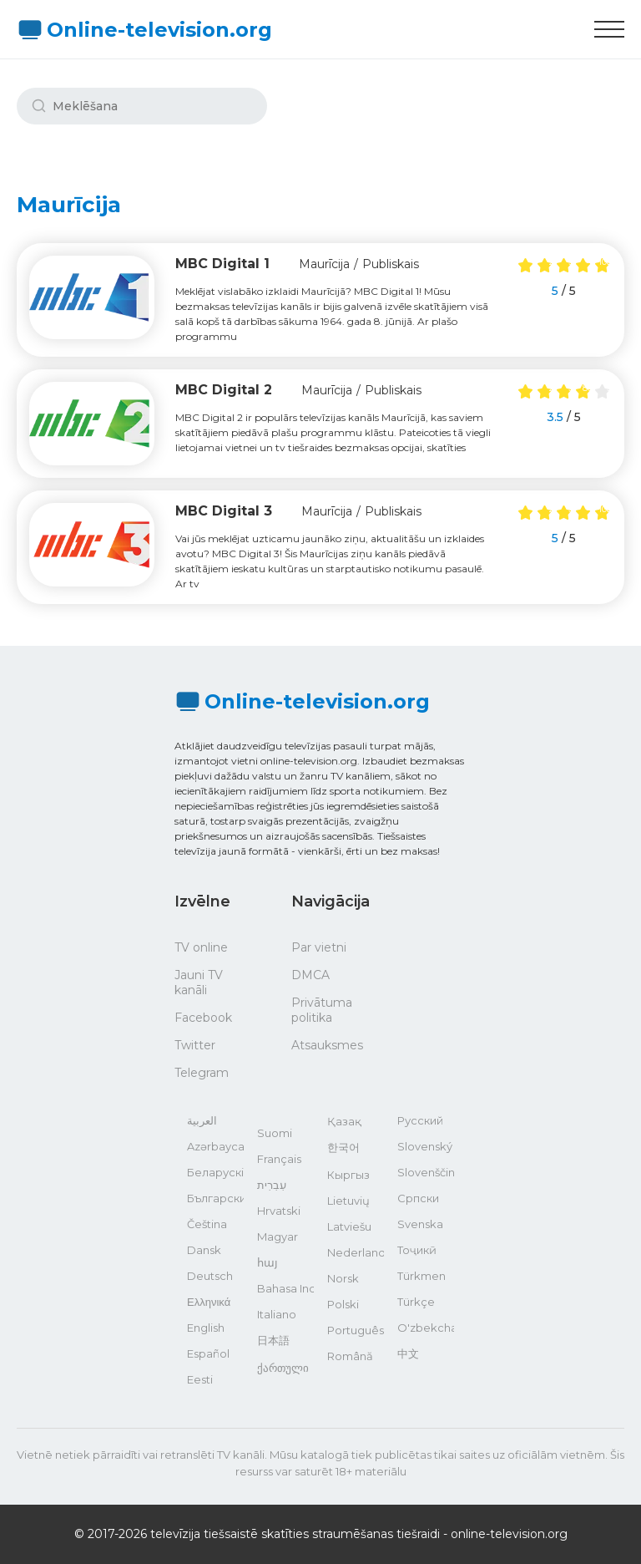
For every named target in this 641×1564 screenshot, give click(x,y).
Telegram (201, 1072)
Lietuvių (348, 1200)
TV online (201, 947)
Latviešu (349, 1226)
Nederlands (355, 1252)
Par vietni (318, 947)
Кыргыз (348, 1174)
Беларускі (215, 1172)
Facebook (203, 1017)
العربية (202, 1120)
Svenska (420, 1224)
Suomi (274, 1133)
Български (215, 1198)
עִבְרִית (271, 1184)
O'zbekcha (425, 1327)
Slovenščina (425, 1172)
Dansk (204, 1250)
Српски (418, 1198)
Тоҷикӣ (417, 1250)
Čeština (207, 1224)
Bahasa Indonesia (285, 1288)
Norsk (343, 1278)
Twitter (194, 1045)
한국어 (343, 1147)
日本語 (273, 1340)
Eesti (200, 1379)
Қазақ (344, 1121)
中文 (408, 1353)
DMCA (310, 975)
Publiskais (390, 264)
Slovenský (424, 1146)
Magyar (277, 1236)
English (206, 1327)
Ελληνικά (208, 1301)
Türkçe (416, 1301)
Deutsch (210, 1275)
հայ (267, 1262)
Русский (420, 1120)
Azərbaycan (215, 1146)
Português (355, 1330)
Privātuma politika (321, 1010)
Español (208, 1353)
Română (350, 1356)
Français (279, 1158)
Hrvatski (278, 1210)
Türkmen (421, 1275)
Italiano (276, 1314)
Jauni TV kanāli (198, 982)
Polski (343, 1304)
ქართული (283, 1367)
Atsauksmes (327, 1045)
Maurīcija (324, 264)
